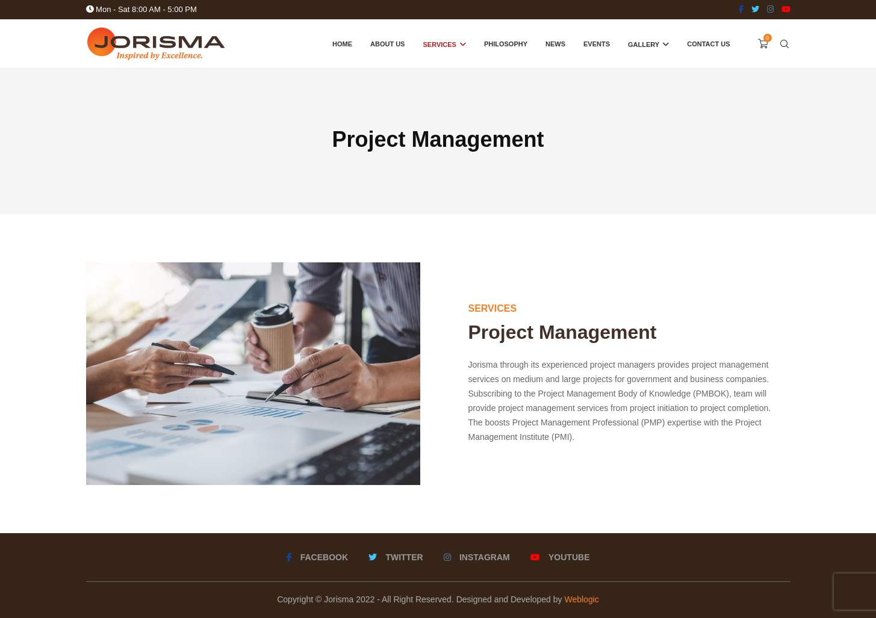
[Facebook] (741, 9)
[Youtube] (786, 9)
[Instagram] (770, 9)
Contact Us (708, 44)
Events (596, 44)
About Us (387, 44)
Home (342, 44)
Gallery (643, 44)
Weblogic (581, 599)
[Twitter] (755, 9)
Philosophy (505, 44)
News (555, 44)
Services (439, 44)
